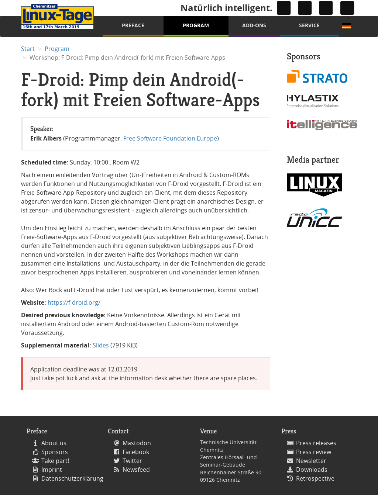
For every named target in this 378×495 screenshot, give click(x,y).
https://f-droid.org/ (74, 302)
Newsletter (311, 461)
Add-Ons (254, 25)
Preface (133, 25)
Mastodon (137, 443)
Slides (101, 345)
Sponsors (54, 452)
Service (309, 25)
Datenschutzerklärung (72, 478)
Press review (313, 452)
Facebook (136, 452)
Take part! (55, 461)
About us (53, 443)
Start (28, 49)
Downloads (311, 469)
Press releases (316, 443)
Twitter (132, 461)
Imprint (51, 469)
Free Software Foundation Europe (170, 138)
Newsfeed (136, 469)
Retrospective (315, 478)
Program (196, 25)
